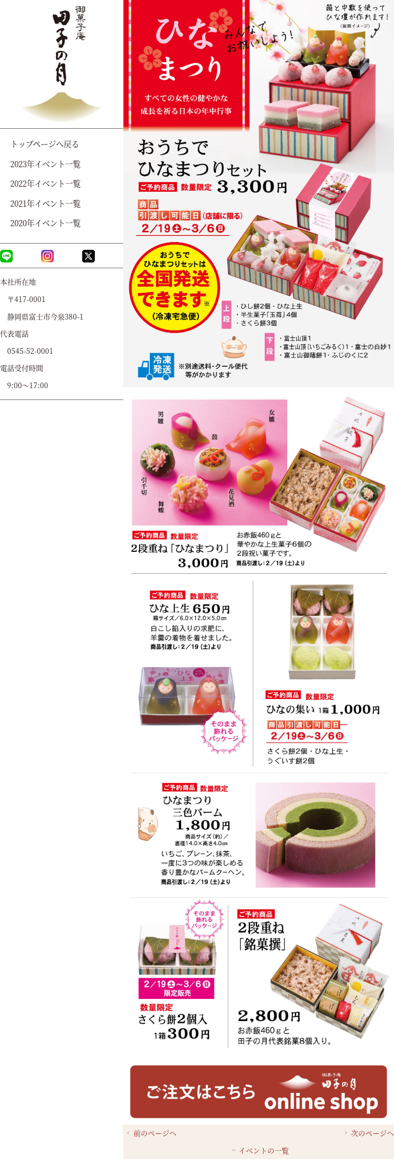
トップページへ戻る (44, 143)
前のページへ (150, 1133)
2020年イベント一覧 (45, 222)
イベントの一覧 (259, 1150)
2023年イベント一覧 (45, 163)
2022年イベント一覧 (45, 183)
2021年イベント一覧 (45, 203)
